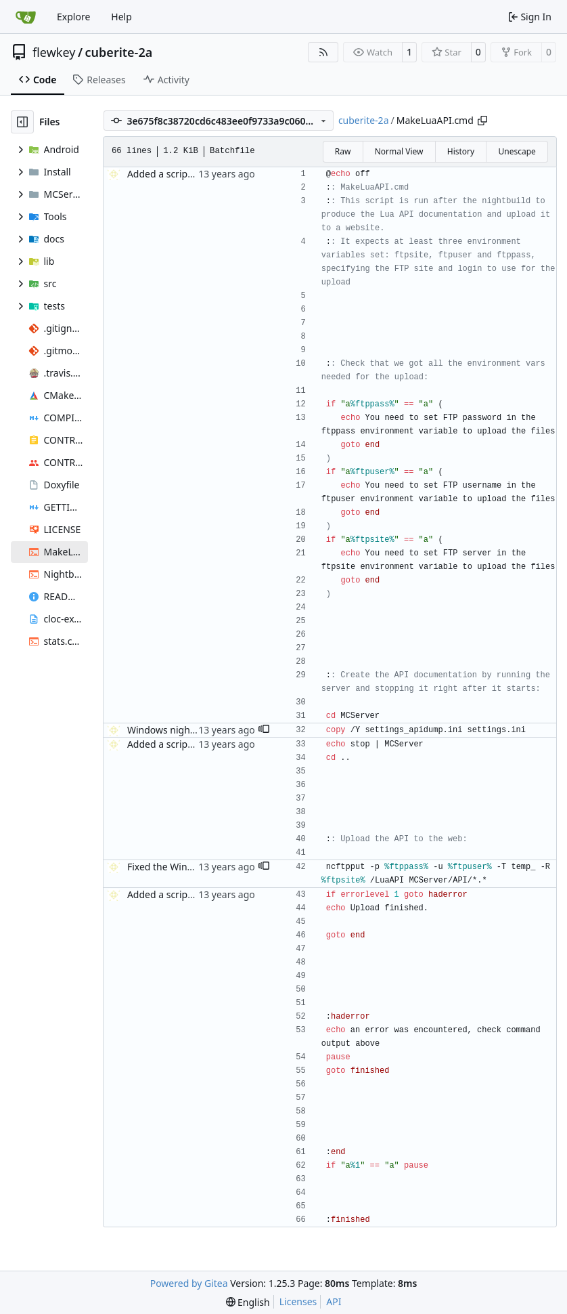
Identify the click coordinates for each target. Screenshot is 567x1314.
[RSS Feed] (323, 52)
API (333, 1301)
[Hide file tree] (22, 121)
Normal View (399, 151)
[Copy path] (482, 120)
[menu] (248, 1302)
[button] (263, 730)
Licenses (298, 1301)
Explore (73, 16)
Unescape (516, 151)
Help (121, 16)
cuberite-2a (119, 52)
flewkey (53, 52)
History (460, 151)
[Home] (26, 17)
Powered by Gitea (189, 1283)
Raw (343, 151)
